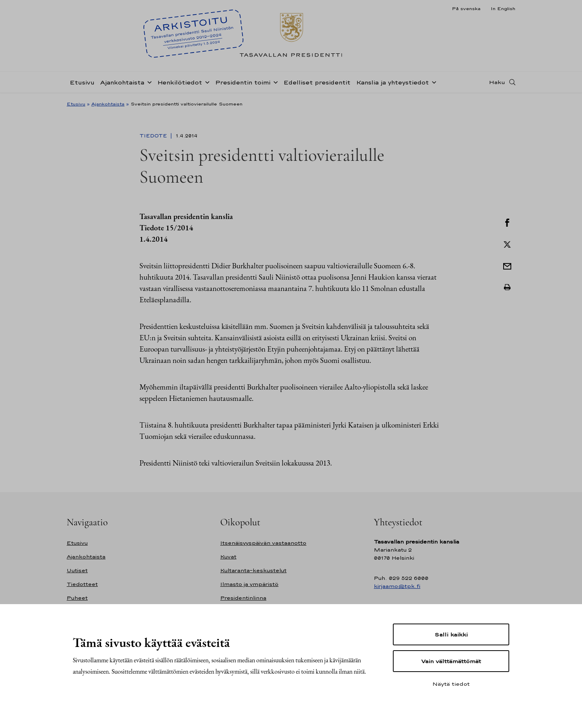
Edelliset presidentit (316, 82)
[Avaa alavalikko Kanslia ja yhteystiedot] (432, 81)
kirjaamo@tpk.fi (397, 586)
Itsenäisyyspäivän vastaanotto (263, 542)
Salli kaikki (451, 634)
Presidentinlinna (243, 597)
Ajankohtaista (122, 82)
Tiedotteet (82, 584)
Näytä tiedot (451, 683)
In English (503, 8)
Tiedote (154, 136)
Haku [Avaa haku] (497, 82)
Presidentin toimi (242, 82)
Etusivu (82, 82)
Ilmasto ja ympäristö (249, 584)
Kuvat (228, 556)
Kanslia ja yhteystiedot (392, 82)
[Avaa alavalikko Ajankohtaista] (148, 81)
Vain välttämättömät (451, 661)
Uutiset (77, 570)
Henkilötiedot (179, 82)
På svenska (466, 8)
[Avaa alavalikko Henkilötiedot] (205, 81)
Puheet (77, 597)
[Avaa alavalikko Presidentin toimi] (274, 81)
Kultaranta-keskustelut (253, 570)
